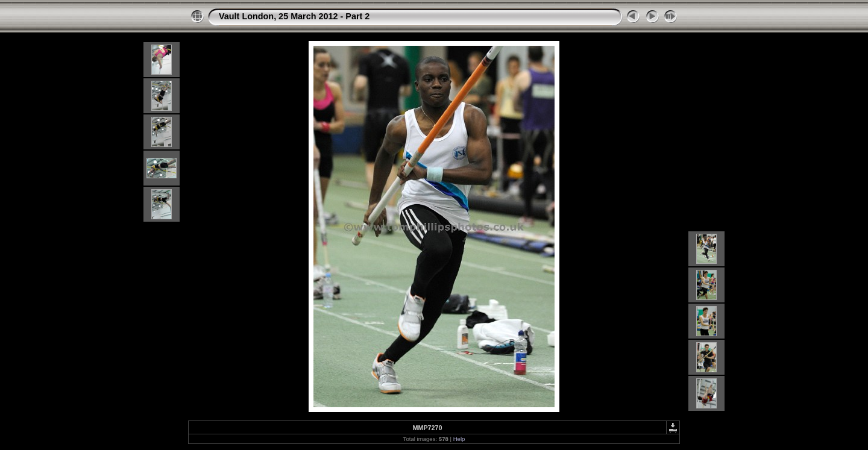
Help (459, 439)
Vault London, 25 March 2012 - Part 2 (294, 16)
